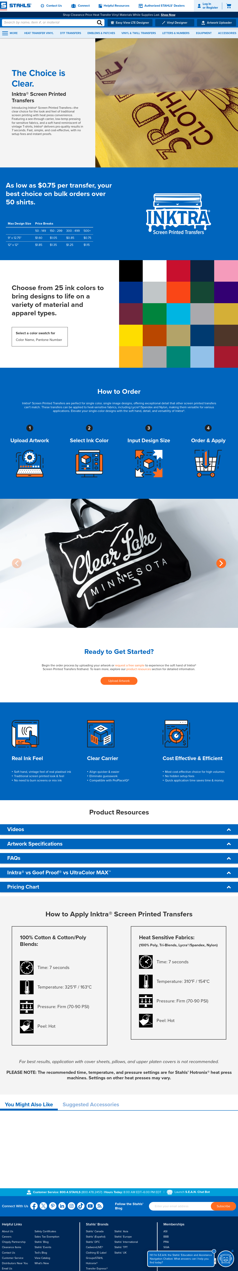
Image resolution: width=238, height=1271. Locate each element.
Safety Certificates (45, 1231)
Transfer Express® (97, 1268)
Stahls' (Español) (95, 1236)
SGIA (166, 1247)
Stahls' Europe (123, 1236)
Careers (7, 1236)
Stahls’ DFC (93, 1242)
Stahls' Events (43, 1247)
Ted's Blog (41, 1252)
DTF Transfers (70, 33)
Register (212, 8)
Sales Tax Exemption (47, 1236)
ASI (165, 1231)
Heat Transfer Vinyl (38, 33)
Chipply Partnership (14, 1242)
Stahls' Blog (42, 1242)
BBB (166, 1236)
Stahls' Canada (94, 1231)
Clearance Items (11, 1247)
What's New (42, 1263)
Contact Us (8, 1252)
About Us (7, 1231)
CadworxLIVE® (94, 1247)
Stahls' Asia (121, 1231)
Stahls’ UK (120, 1252)
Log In (207, 4)
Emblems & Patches (101, 33)
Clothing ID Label (96, 1252)
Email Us (7, 1268)
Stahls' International (126, 1242)
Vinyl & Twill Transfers (138, 33)
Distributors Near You (15, 1263)
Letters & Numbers (175, 33)
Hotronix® (92, 1263)
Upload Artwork (119, 681)
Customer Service (12, 1258)
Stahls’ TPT (121, 1247)
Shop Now (168, 15)
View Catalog (42, 1258)
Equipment (204, 33)
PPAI (166, 1242)
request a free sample (129, 665)
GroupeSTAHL (94, 1258)
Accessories (227, 33)
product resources (138, 669)
